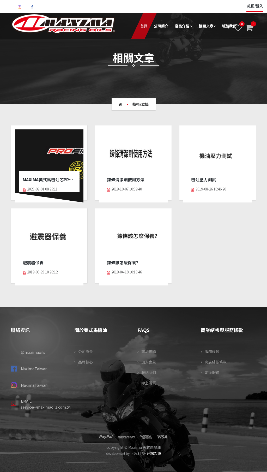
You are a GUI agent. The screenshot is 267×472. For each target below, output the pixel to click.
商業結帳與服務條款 (222, 329)
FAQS (143, 329)
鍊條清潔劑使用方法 (125, 180)
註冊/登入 (254, 6)
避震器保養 (33, 263)
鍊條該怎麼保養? (122, 263)
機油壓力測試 (203, 180)
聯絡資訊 (20, 329)
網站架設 (154, 453)
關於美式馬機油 (90, 329)
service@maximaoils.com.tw (46, 407)
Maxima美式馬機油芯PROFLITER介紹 (49, 180)
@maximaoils (33, 352)
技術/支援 (140, 104)
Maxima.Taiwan (34, 368)
